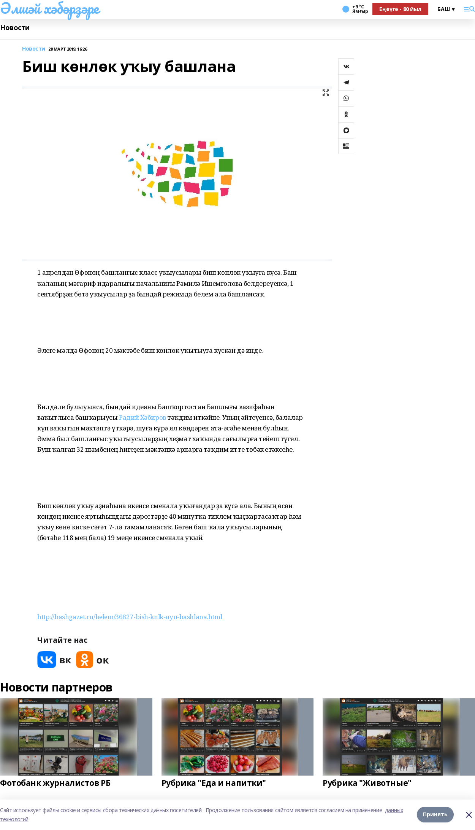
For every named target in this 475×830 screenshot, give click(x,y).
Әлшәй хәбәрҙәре (49, 8)
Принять (435, 814)
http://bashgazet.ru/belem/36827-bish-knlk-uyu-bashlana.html (129, 616)
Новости (15, 28)
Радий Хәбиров (142, 417)
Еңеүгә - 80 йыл (400, 9)
